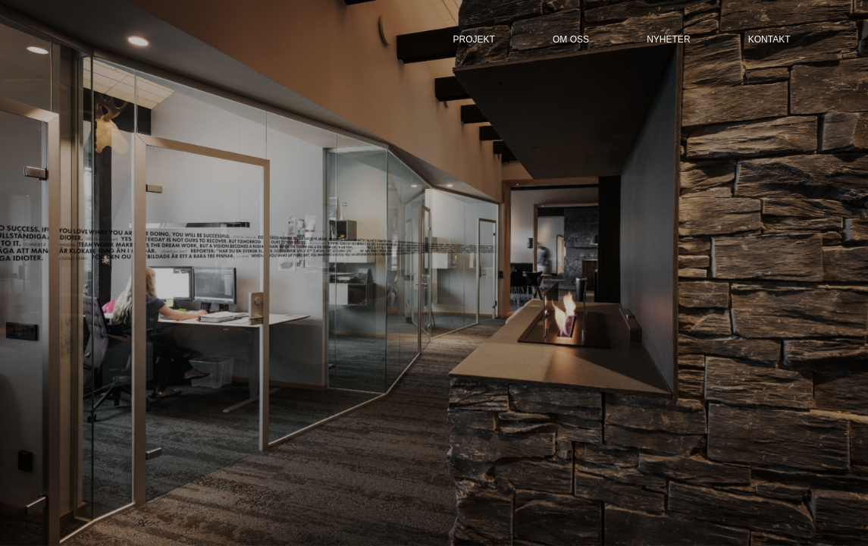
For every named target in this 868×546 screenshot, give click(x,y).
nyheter (668, 39)
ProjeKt (474, 39)
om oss (571, 39)
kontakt (769, 39)
